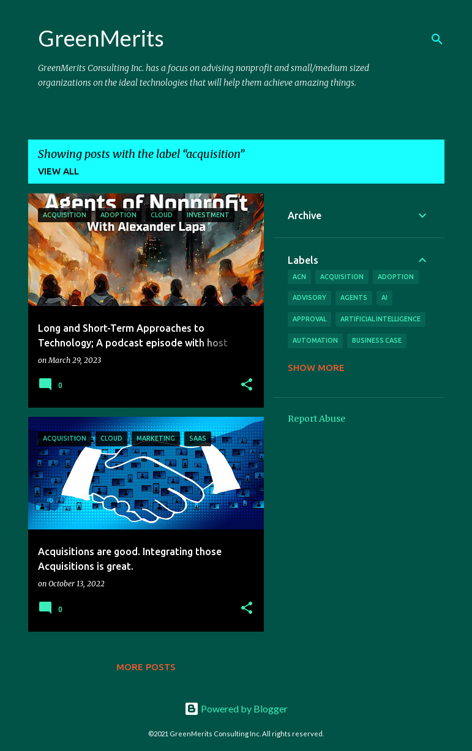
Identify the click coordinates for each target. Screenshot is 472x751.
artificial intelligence (380, 319)
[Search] (437, 39)
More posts (146, 667)
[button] (246, 385)
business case (377, 340)
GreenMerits (101, 37)
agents (353, 297)
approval (309, 319)
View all (58, 171)
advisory (309, 297)
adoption (396, 276)
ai (384, 297)
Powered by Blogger (236, 708)
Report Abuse (316, 418)
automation (315, 340)
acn (299, 276)
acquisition (342, 276)
